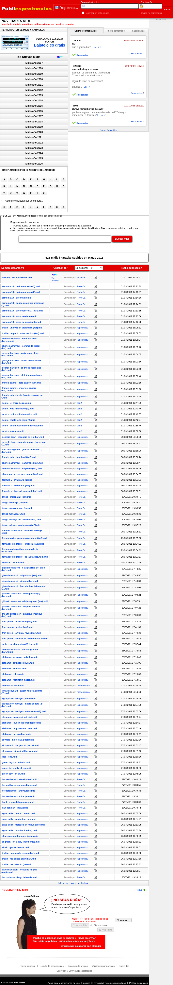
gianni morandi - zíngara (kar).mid (20, 581)
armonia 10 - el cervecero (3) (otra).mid (22, 310)
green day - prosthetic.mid (16, 762)
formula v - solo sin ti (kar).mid (18, 485)
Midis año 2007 (34, 63)
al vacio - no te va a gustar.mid (18, 739)
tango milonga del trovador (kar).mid (21, 519)
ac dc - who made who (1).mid (18, 408)
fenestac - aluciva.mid (13, 562)
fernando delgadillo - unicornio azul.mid (23, 544)
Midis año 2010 (34, 79)
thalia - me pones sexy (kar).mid (19, 858)
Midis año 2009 (34, 73)
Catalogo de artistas (78, 966)
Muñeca (81, 277)
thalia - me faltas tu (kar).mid (17, 864)
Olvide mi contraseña (151, 13)
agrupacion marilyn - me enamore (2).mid (24, 711)
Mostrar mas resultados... (74, 883)
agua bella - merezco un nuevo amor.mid (23, 824)
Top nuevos (55, 279)
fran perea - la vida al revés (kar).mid (21, 633)
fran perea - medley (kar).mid (17, 627)
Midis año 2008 (34, 68)
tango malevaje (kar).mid (15, 502)
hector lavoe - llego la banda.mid (19, 877)
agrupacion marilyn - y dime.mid (19, 698)
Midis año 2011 (34, 84)
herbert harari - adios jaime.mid (18, 796)
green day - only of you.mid (16, 768)
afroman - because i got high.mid (19, 717)
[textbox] (65, 239)
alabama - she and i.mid (14, 668)
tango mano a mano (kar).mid (17, 508)
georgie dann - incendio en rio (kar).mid (23, 437)
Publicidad (124, 966)
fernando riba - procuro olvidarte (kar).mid (24, 538)
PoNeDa (81, 286)
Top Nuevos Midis (28, 56)
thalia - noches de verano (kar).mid (20, 853)
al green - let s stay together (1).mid (21, 841)
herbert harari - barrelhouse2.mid (19, 779)
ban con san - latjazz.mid (15, 807)
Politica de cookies (138, 983)
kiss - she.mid (9, 756)
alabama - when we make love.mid (20, 657)
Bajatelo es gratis (49, 45)
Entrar (167, 9)
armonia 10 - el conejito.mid (16, 297)
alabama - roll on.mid (13, 674)
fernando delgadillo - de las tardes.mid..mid (25, 557)
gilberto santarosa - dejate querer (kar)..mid (25, 601)
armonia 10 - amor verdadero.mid (19, 316)
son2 (79, 403)
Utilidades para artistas (103, 966)
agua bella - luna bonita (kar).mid (19, 830)
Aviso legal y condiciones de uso (63, 983)
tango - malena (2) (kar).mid (16, 497)
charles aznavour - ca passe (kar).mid (22, 468)
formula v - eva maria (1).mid (17, 480)
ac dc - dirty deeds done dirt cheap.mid (22, 425)
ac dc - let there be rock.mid (17, 403)
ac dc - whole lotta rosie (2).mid (18, 420)
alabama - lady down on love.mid (19, 728)
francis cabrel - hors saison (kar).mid (21, 382)
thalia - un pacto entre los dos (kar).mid (23, 333)
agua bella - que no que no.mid (18, 813)
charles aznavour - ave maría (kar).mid (22, 474)
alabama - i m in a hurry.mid (16, 734)
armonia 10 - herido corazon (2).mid (21, 292)
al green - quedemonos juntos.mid (20, 836)
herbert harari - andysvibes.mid (18, 790)
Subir (141, 890)
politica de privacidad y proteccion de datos (104, 983)
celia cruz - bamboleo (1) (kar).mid (20, 644)
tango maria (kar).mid (13, 514)
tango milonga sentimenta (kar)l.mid (21, 525)
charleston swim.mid (13, 685)
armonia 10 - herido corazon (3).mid (21, 286)
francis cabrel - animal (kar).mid (19, 457)
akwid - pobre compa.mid (15, 847)
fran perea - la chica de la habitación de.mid (25, 638)
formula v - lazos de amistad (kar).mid (22, 491)
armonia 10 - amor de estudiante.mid (21, 322)
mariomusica (83, 685)
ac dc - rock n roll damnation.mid (19, 414)
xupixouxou (82, 327)
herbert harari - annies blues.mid (19, 785)
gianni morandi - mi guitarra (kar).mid (22, 575)
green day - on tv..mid (13, 773)
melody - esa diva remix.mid (17, 277)
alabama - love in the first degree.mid (21, 722)
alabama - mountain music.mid (18, 680)
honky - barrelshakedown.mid (17, 802)
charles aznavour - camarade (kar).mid (22, 463)
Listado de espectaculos (52, 966)
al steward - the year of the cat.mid (20, 745)
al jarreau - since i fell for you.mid (19, 751)
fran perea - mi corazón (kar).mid (19, 621)
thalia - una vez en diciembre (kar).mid (22, 327)
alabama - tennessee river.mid (18, 663)
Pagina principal (27, 966)
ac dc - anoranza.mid (13, 431)
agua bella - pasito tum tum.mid (18, 819)
